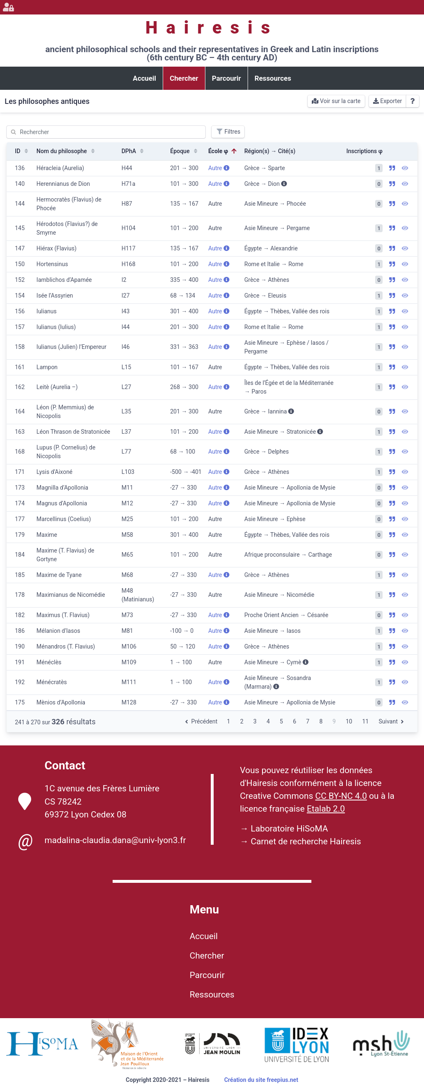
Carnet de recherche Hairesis (306, 841)
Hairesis (211, 27)
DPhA (133, 151)
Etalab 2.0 (326, 809)
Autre (218, 168)
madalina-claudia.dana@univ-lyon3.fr (102, 840)
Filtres (228, 131)
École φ (223, 151)
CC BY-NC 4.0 (341, 796)
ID (22, 151)
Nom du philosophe (66, 151)
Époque (184, 151)
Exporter (387, 101)
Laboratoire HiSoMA (289, 829)
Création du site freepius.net (261, 1080)
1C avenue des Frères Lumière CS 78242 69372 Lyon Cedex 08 (89, 801)
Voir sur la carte (336, 101)
